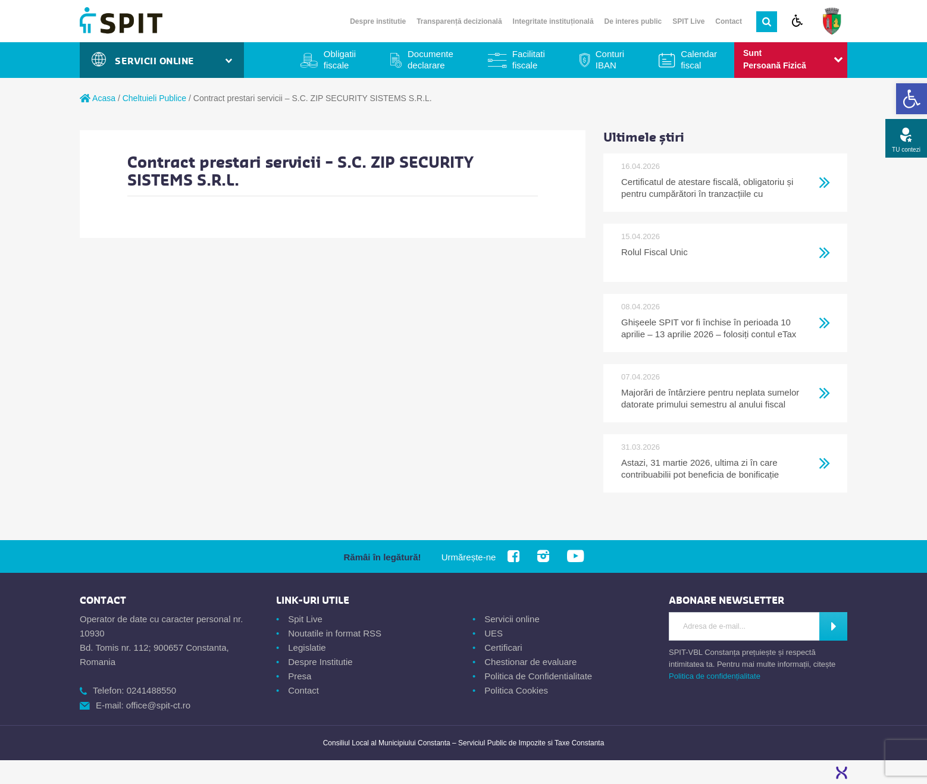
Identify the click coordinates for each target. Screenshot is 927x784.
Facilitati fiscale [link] (528, 59)
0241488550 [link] (151, 690)
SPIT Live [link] (688, 21)
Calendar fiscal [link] (699, 59)
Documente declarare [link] (430, 59)
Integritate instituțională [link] (553, 21)
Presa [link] (299, 676)
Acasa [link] (97, 98)
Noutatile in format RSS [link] (334, 633)
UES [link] (493, 633)
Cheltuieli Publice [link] (154, 98)
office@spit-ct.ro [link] (158, 705)
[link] (911, 98)
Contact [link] (728, 21)
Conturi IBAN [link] (610, 59)
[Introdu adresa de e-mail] (744, 626)
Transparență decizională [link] (459, 21)
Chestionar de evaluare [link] (530, 662)
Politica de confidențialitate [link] (714, 676)
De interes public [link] (633, 21)
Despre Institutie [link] (320, 662)
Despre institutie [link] (378, 21)
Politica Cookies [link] (516, 690)
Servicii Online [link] (162, 61)
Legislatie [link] (306, 647)
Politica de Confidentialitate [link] (538, 676)
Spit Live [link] (305, 619)
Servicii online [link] (512, 619)
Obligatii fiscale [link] (340, 59)
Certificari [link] (503, 647)
